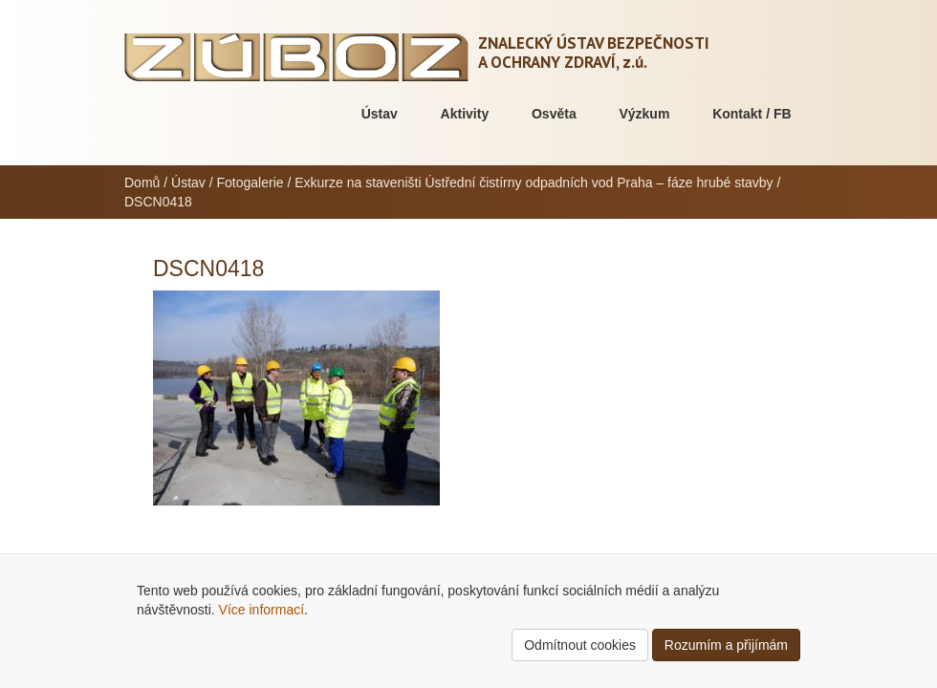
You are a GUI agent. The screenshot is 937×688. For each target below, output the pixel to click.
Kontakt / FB (751, 113)
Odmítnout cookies (580, 645)
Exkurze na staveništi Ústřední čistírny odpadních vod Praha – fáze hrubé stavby (533, 182)
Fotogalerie (250, 182)
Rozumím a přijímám (726, 645)
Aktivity (465, 113)
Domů (142, 182)
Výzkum (644, 113)
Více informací (261, 609)
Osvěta (554, 113)
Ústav (379, 113)
